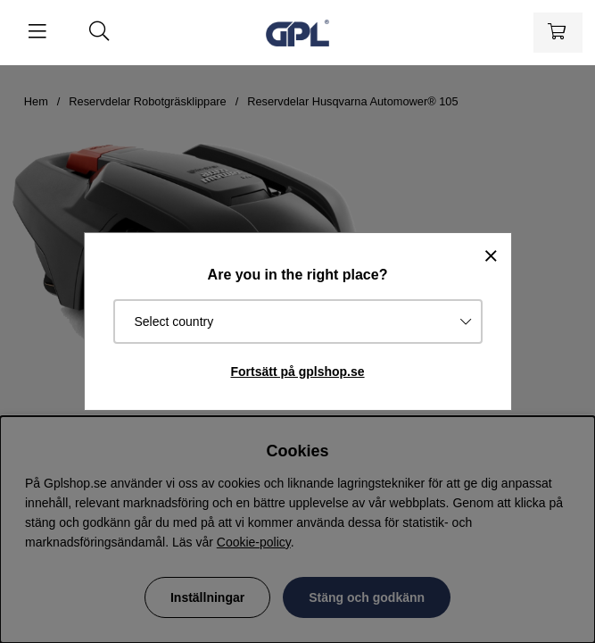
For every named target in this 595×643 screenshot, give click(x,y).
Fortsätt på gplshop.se (297, 371)
